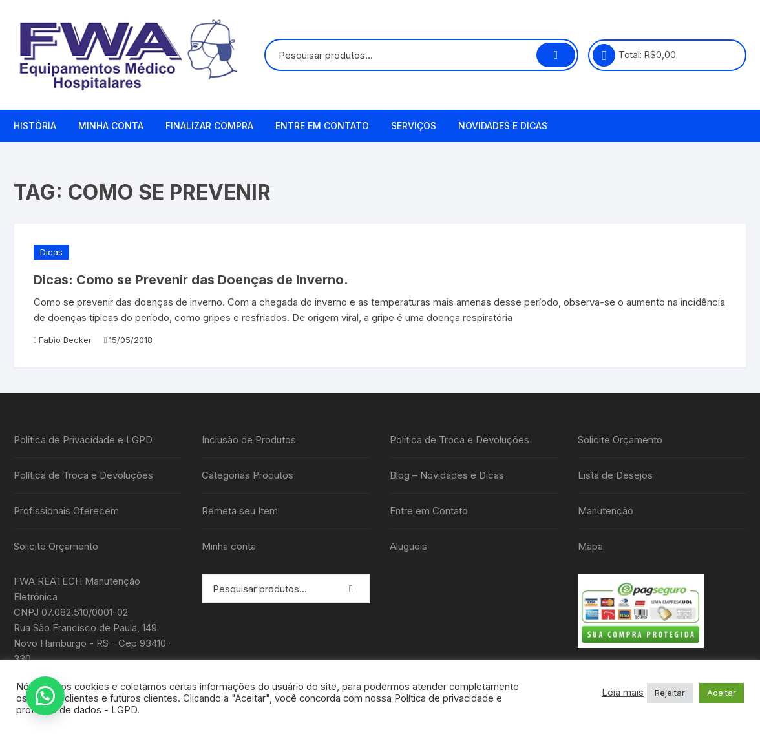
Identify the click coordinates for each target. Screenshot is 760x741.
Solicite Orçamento (56, 546)
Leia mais (623, 692)
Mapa (590, 546)
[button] (45, 695)
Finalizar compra (209, 125)
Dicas (51, 252)
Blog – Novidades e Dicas (447, 475)
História (35, 125)
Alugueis (408, 546)
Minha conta (110, 125)
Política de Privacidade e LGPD (83, 439)
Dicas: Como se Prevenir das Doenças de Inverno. (191, 279)
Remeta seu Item (240, 511)
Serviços (413, 125)
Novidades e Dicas (502, 125)
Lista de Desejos (615, 475)
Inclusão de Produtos (249, 439)
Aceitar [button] (721, 692)
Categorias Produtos (247, 475)
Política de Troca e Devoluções (83, 475)
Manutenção (605, 511)
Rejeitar (670, 692)
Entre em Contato (322, 125)
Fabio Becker (65, 340)
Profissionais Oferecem (66, 511)
